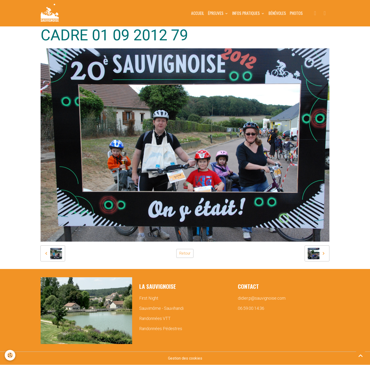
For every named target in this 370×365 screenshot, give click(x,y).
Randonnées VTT (155, 318)
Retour (184, 253)
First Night (148, 298)
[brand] (51, 13)
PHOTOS (296, 13)
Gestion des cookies (185, 358)
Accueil (197, 13)
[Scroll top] (360, 355)
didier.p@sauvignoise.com (262, 298)
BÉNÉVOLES (277, 13)
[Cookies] (10, 355)
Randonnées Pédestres (160, 328)
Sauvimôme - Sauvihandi (161, 308)
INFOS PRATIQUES (246, 13)
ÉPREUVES (216, 13)
